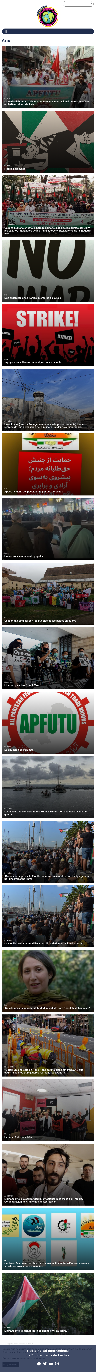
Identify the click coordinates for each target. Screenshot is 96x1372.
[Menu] (7, 31)
